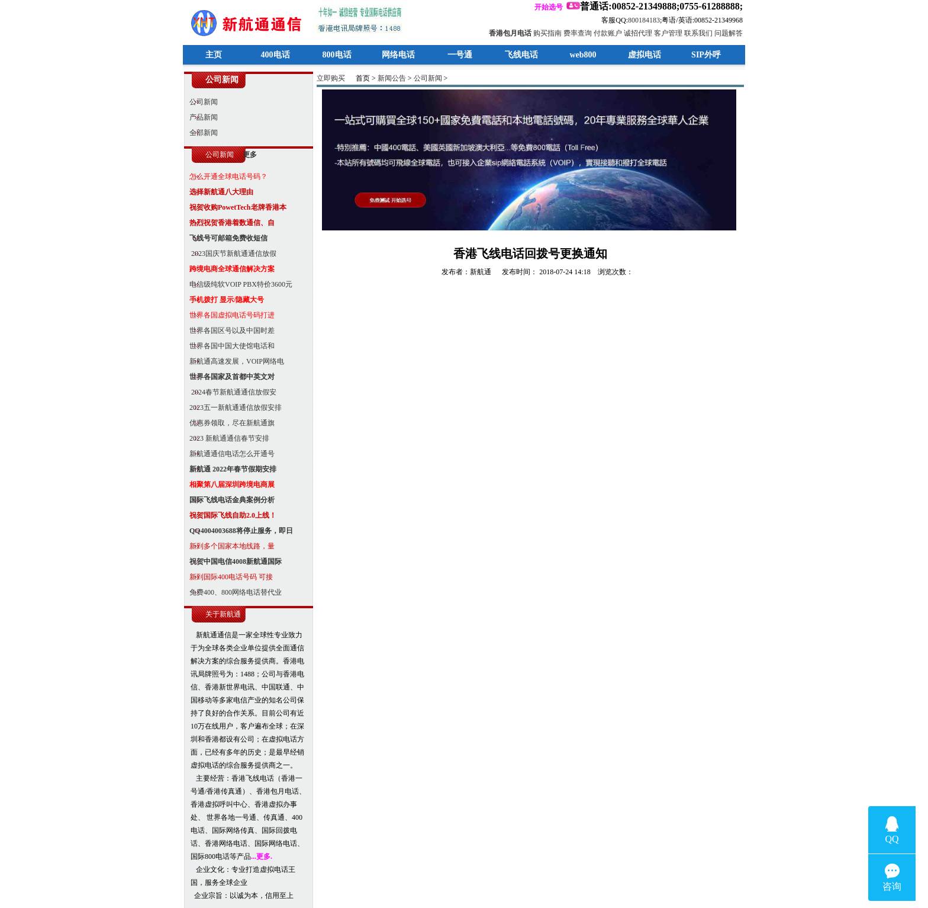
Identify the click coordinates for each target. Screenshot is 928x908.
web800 (582, 54)
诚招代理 (638, 33)
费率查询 (577, 33)
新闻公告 (392, 78)
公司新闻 (201, 102)
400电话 (275, 54)
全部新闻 (201, 133)
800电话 (337, 54)
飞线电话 (521, 54)
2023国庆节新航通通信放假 (230, 253)
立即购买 (331, 78)
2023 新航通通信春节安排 (226, 438)
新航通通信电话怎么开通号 (229, 454)
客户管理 (668, 33)
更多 (250, 154)
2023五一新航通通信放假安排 (233, 407)
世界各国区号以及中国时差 (229, 330)
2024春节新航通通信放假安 (230, 392)
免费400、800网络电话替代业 (233, 592)
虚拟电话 (644, 54)
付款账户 (608, 33)
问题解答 (728, 33)
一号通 (459, 54)
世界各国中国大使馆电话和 (229, 346)
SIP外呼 (706, 54)
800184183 (644, 20)
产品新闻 (201, 117)
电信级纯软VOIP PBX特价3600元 (238, 284)
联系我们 (698, 33)
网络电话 (398, 54)
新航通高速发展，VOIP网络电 (234, 361)
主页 (213, 54)
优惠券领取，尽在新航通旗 (229, 423)
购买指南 (547, 33)
